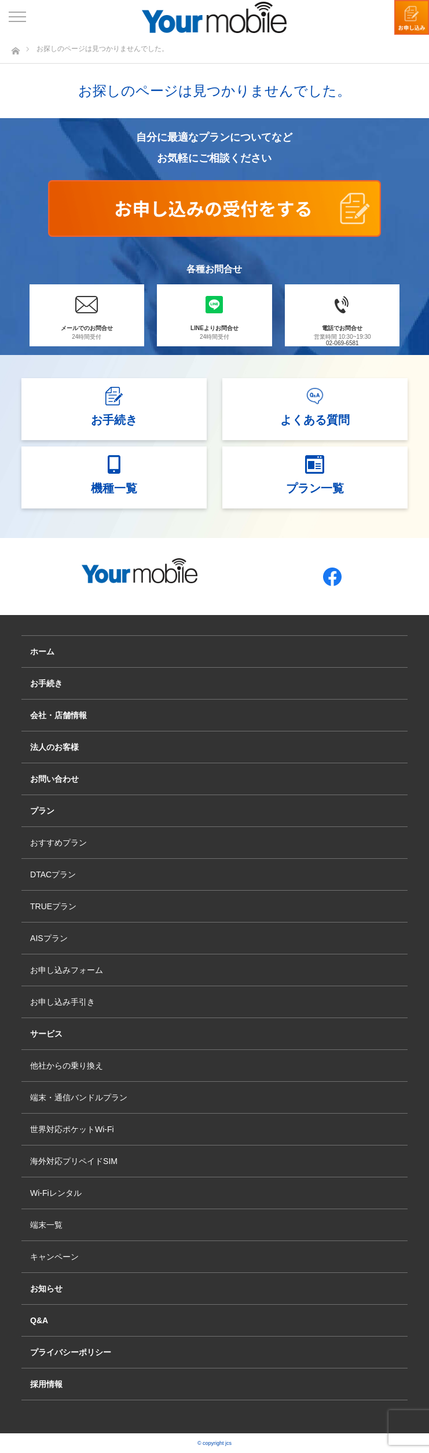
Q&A (39, 1320)
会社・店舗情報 (58, 715)
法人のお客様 (54, 747)
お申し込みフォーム (66, 970)
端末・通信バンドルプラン (78, 1097)
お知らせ (46, 1288)
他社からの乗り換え (66, 1065)
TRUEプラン (53, 906)
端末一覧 (46, 1224)
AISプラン (49, 938)
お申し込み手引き (62, 1002)
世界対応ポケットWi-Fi (72, 1129)
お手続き (46, 683)
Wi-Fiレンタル (56, 1193)
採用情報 (46, 1384)
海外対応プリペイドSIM (74, 1161)
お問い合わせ (54, 779)
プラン (42, 810)
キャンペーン (54, 1256)
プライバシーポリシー (70, 1352)
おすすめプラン (58, 842)
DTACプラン (53, 874)
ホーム (42, 651)
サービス (46, 1033)
